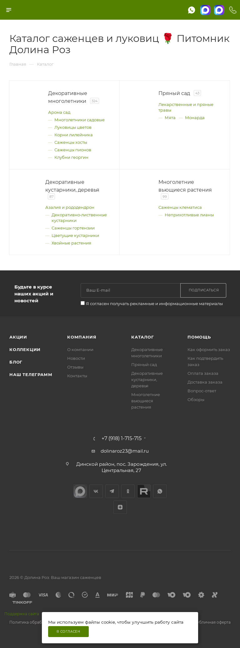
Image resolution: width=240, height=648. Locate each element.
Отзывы (75, 366)
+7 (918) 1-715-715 (122, 438)
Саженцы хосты (70, 142)
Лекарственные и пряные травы (185, 107)
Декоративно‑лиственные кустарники (79, 217)
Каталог (142, 336)
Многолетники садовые (79, 119)
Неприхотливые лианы (189, 214)
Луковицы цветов (73, 127)
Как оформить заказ (209, 349)
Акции (18, 336)
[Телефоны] (232, 10)
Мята (170, 117)
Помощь (199, 336)
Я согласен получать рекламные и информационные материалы (154, 303)
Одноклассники (128, 491)
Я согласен (68, 632)
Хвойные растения (71, 242)
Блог (15, 361)
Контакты (77, 375)
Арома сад (59, 112)
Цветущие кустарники (75, 235)
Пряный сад (144, 364)
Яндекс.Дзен (120, 507)
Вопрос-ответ (202, 390)
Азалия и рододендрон (69, 207)
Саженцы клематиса (180, 207)
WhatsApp (160, 491)
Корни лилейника (73, 134)
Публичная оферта (212, 622)
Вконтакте (96, 491)
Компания (81, 336)
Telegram (112, 491)
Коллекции (25, 349)
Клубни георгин (71, 157)
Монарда (195, 117)
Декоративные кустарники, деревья (147, 379)
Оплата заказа (203, 373)
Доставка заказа (205, 381)
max (80, 491)
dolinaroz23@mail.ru (125, 451)
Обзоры (196, 399)
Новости (76, 358)
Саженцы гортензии (73, 227)
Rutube (144, 491)
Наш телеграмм (30, 374)
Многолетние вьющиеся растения (145, 400)
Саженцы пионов (72, 149)
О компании (80, 349)
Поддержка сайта (21, 613)
